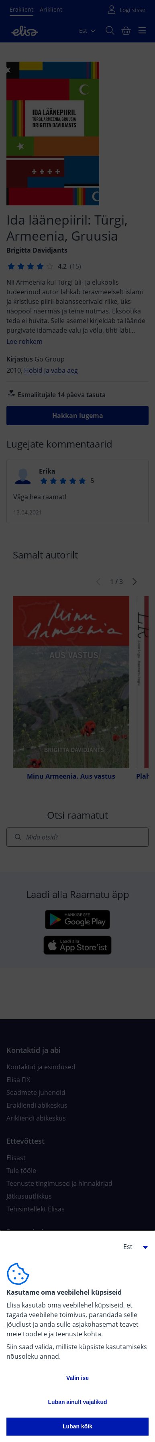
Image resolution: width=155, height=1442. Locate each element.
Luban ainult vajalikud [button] (77, 1402)
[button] (132, 1246)
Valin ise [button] (77, 1378)
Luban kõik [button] (77, 1426)
